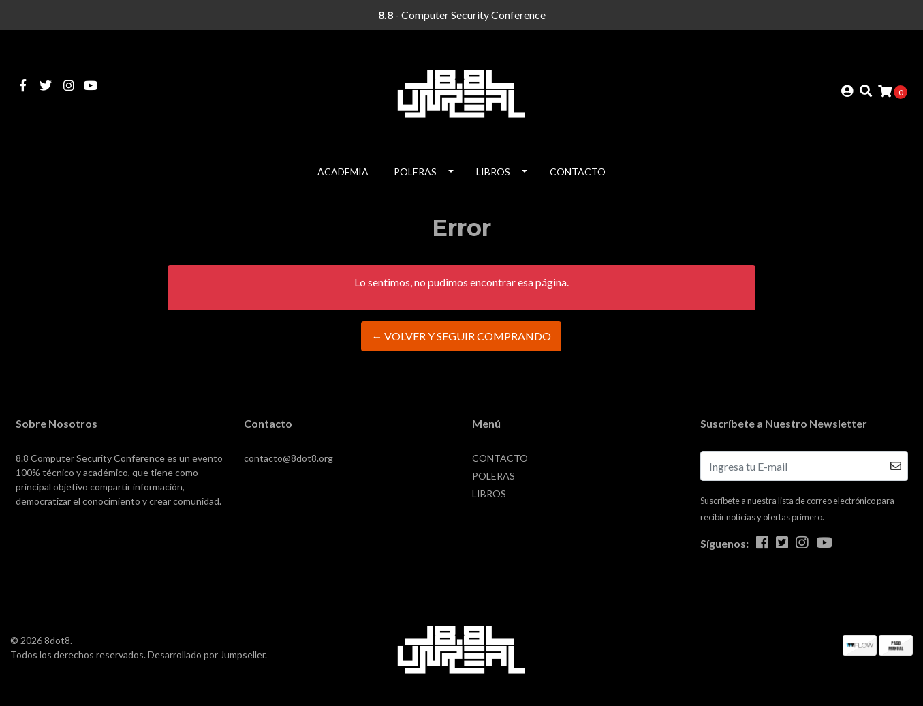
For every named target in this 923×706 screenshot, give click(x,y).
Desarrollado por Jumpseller (206, 654)
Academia (343, 171)
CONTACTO (578, 171)
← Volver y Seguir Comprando (461, 335)
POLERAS (415, 171)
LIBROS (493, 171)
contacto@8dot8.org (288, 458)
